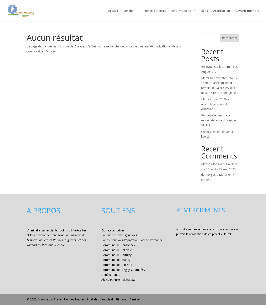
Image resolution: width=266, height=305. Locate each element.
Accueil (113, 11)
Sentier (128, 11)
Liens (204, 11)
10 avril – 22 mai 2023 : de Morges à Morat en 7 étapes (219, 174)
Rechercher (229, 38)
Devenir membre (247, 11)
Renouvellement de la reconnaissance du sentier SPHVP (218, 120)
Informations (181, 11)
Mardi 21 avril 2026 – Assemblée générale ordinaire (215, 104)
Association (221, 11)
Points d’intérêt (154, 11)
